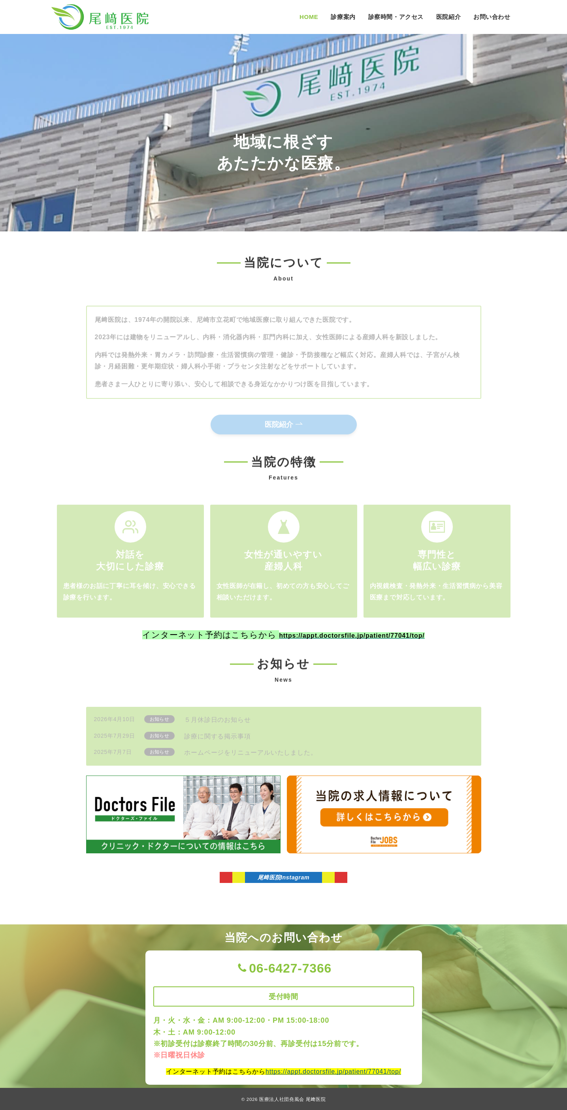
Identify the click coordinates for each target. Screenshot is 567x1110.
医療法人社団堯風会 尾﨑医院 (292, 1099)
